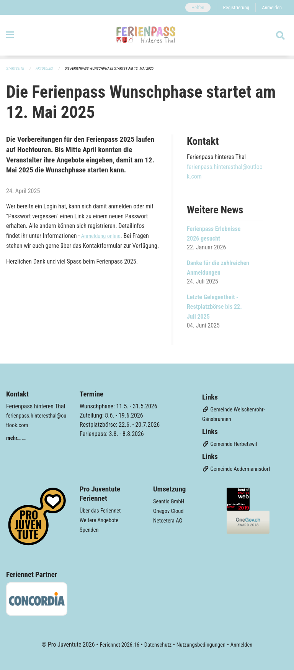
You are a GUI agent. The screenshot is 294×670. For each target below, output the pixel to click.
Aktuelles (47, 68)
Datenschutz (156, 643)
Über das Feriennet (102, 509)
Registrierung (233, 7)
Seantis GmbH (170, 500)
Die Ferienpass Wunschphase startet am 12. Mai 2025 (118, 68)
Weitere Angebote (101, 519)
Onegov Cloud (170, 509)
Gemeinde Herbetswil (232, 443)
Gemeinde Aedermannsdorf (239, 468)
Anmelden (271, 7)
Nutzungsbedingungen (203, 643)
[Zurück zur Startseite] (147, 37)
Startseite (16, 68)
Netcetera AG (169, 519)
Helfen (192, 7)
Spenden (90, 528)
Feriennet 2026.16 (114, 643)
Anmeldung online (103, 236)
